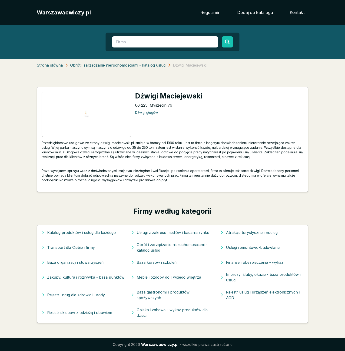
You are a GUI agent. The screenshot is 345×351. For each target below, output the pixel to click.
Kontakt (297, 12)
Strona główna (50, 65)
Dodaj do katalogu (255, 12)
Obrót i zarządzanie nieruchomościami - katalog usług (118, 65)
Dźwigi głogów (146, 113)
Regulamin (210, 12)
